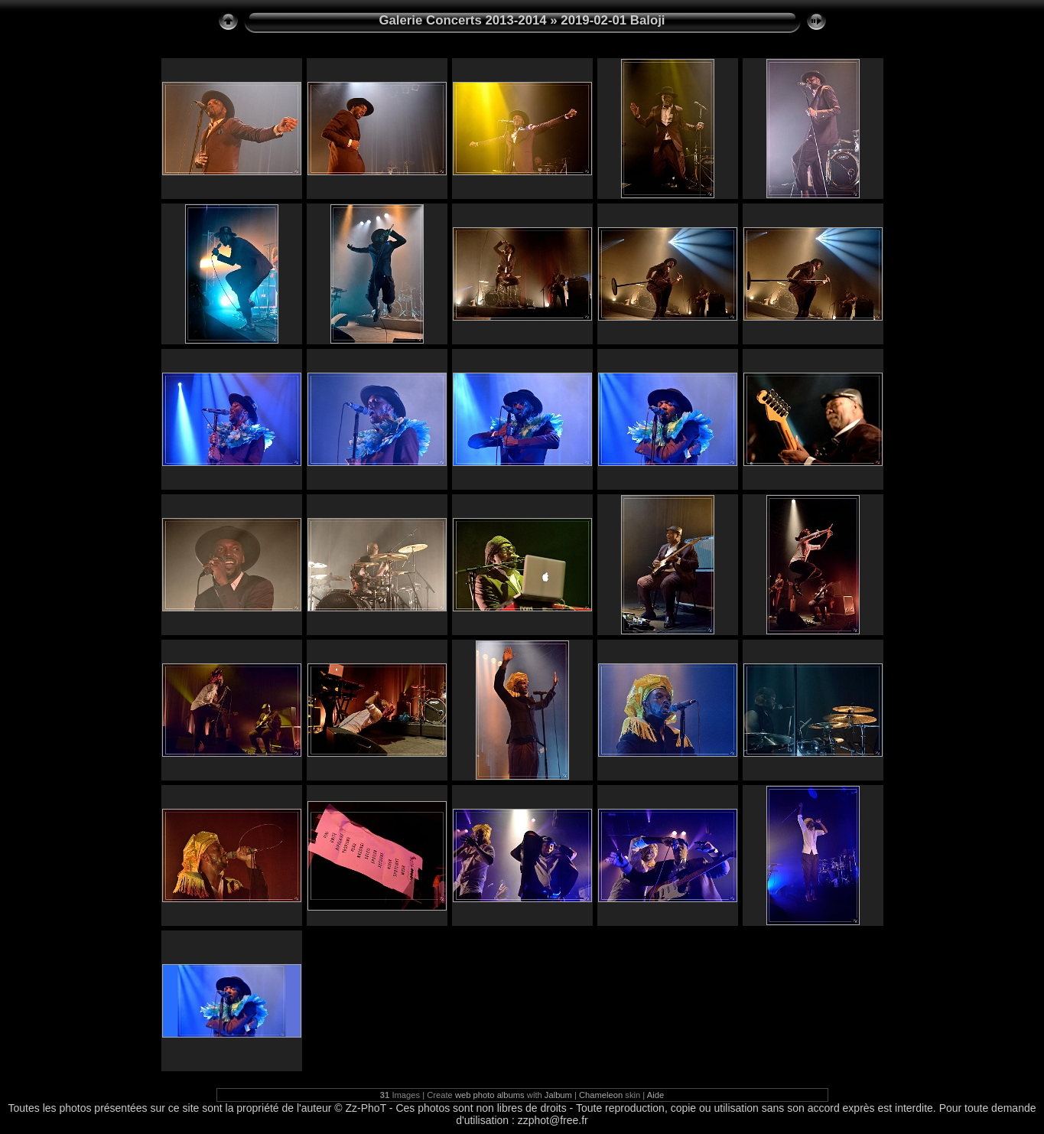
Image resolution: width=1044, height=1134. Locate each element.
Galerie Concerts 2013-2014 (462, 20)
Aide (655, 1095)
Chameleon (601, 1095)
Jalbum (558, 1095)
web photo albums (490, 1095)
